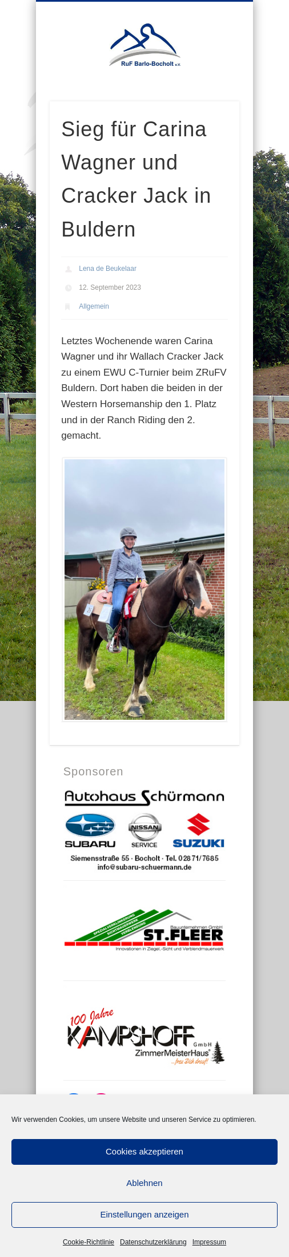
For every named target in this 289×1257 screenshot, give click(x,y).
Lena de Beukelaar (108, 269)
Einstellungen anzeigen (144, 1214)
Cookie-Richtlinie (88, 1242)
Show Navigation (230, 97)
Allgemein (94, 306)
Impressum (209, 1242)
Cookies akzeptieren (144, 1151)
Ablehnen (144, 1183)
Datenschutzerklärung (153, 1242)
